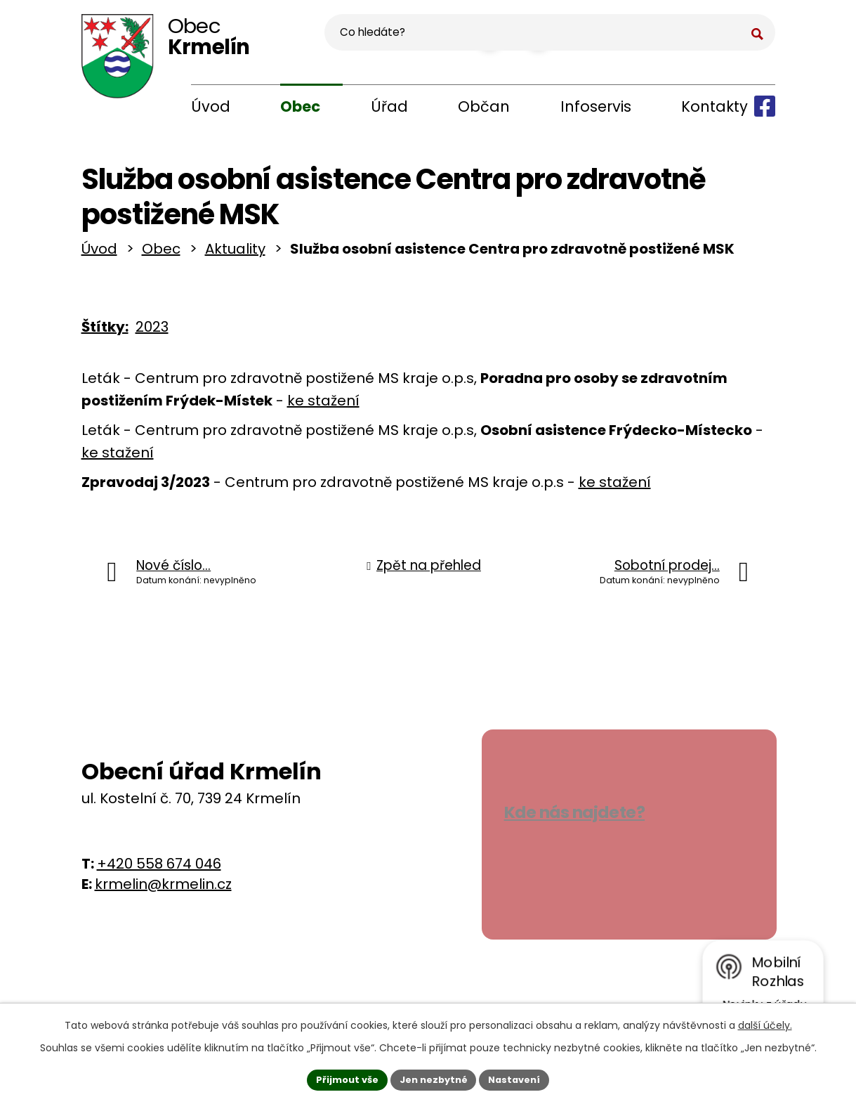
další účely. (765, 1022)
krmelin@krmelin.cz (163, 890)
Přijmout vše (341, 1078)
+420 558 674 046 (159, 869)
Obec (300, 106)
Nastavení (521, 1078)
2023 (152, 332)
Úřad (389, 106)
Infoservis (595, 106)
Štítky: (105, 332)
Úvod (210, 106)
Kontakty (714, 106)
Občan (484, 106)
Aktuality (235, 254)
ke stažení (323, 406)
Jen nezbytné (433, 1078)
